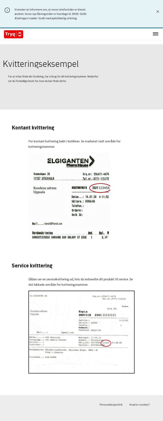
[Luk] (157, 11)
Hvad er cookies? (139, 404)
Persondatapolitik (111, 404)
